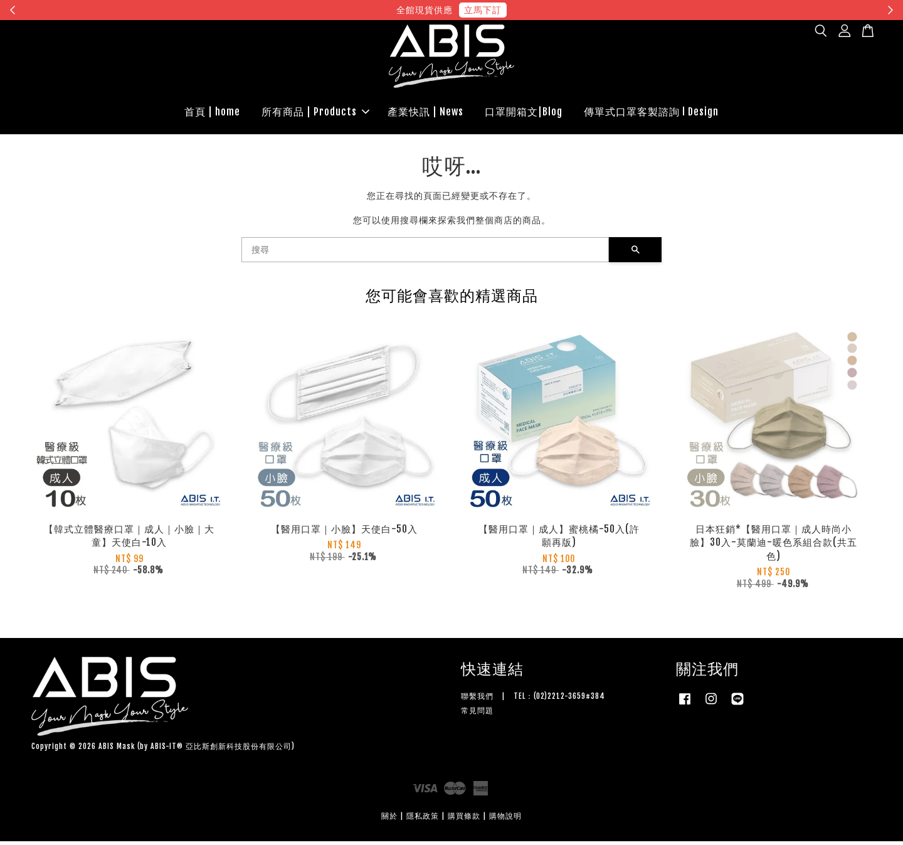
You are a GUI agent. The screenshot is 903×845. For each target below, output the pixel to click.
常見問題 (477, 714)
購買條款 (464, 819)
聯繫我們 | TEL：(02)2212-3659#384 (533, 699)
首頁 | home (212, 113)
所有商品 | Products (315, 113)
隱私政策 (422, 819)
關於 (389, 819)
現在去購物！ (567, 9)
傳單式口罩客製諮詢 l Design (651, 113)
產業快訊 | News (425, 113)
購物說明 (505, 819)
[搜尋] (425, 253)
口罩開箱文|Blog (523, 113)
